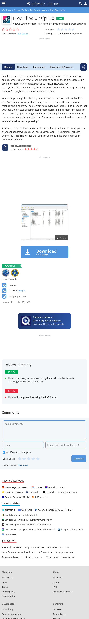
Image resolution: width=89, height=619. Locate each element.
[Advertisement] (44, 48)
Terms (5, 586)
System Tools (20, 10)
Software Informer (43, 317)
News (4, 582)
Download (22, 67)
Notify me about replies (17, 452)
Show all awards (9, 279)
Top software (59, 614)
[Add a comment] (44, 429)
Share (83, 67)
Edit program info (17, 296)
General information (11, 614)
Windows (6, 10)
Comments (39, 67)
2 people (21, 290)
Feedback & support (62, 591)
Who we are (7, 577)
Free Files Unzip (57, 10)
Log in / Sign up (85, 3)
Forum (56, 582)
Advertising (7, 609)
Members (57, 577)
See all (25, 33)
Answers (61, 67)
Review (8, 67)
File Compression (38, 10)
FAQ (55, 586)
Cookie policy (8, 596)
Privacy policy (8, 591)
